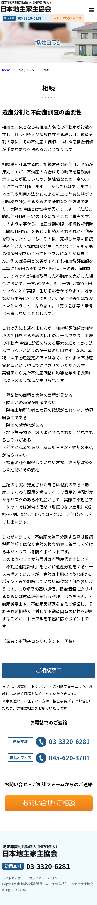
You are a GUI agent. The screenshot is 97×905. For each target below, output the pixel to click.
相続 (48, 87)
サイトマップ (11, 878)
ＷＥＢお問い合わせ (67, 18)
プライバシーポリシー (44, 878)
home (6, 70)
